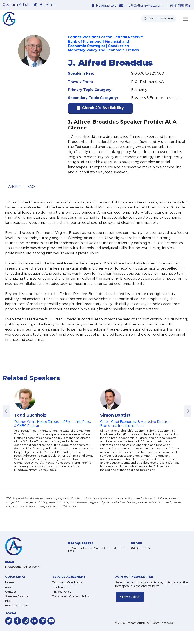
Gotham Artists (16, 5)
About (14, 187)
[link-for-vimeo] (42, 621)
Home (9, 582)
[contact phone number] (167, 5)
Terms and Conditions (67, 582)
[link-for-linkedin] (53, 5)
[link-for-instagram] (47, 5)
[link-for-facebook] (41, 5)
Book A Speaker (16, 605)
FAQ (31, 187)
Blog (8, 600)
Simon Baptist (115, 415)
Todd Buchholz (30, 415)
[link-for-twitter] (35, 5)
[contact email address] (121, 5)
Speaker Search (16, 596)
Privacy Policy (61, 591)
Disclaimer (59, 587)
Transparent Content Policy (71, 596)
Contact (10, 591)
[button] (100, 109)
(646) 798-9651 (180, 5)
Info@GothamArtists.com (144, 5)
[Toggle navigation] (185, 19)
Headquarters (106, 5)
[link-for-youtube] (51, 621)
